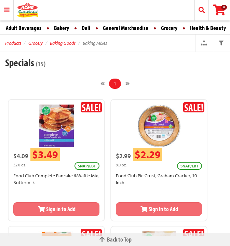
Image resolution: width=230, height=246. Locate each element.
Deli (86, 28)
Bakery (61, 28)
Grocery (169, 28)
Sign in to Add (56, 209)
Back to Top (115, 239)
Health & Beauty (208, 28)
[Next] (127, 84)
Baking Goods (63, 43)
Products (13, 43)
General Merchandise (125, 28)
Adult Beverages (23, 28)
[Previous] (102, 84)
